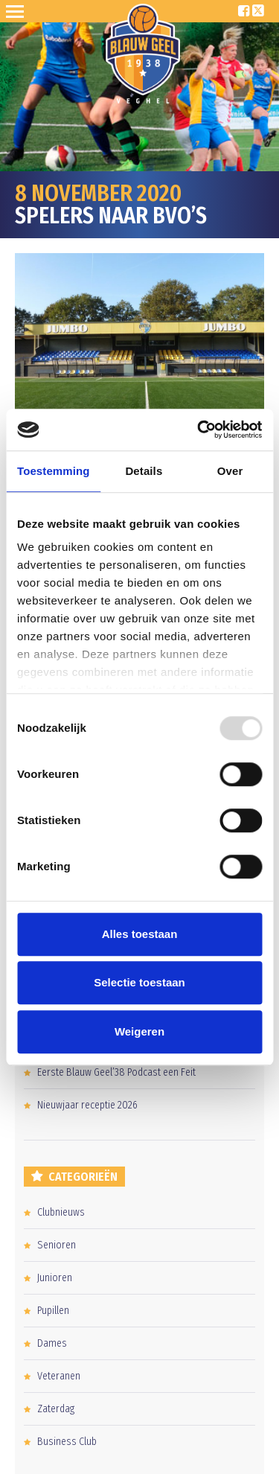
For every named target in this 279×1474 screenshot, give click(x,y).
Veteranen (58, 1376)
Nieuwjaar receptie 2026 (87, 1105)
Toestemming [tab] (53, 471)
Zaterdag (55, 1409)
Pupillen (53, 1310)
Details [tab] (143, 471)
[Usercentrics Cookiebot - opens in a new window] (198, 429)
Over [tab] (230, 471)
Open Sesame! (18, 11)
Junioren (54, 1278)
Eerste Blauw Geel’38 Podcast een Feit (116, 1072)
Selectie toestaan (139, 982)
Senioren (56, 1245)
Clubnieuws (61, 1212)
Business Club (67, 1441)
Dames (52, 1343)
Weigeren (139, 1031)
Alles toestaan (140, 934)
